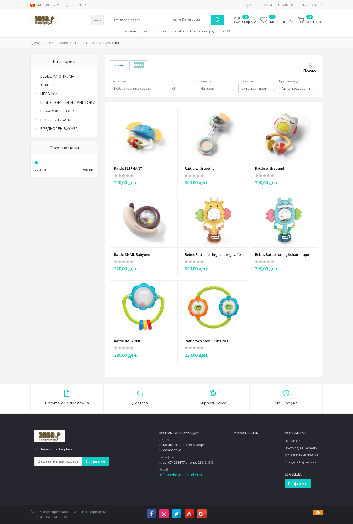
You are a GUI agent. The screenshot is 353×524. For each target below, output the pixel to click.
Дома (34, 43)
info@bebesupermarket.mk (181, 474)
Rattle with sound (269, 168)
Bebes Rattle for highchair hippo (282, 254)
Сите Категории (55, 43)
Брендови (246, 81)
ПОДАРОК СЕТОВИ (57, 111)
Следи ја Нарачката (256, 5)
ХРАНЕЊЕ (48, 84)
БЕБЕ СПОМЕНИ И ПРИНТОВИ (66, 102)
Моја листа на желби (301, 454)
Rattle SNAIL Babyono (132, 254)
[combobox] (190, 20)
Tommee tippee (135, 31)
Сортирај (205, 81)
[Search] (140, 20)
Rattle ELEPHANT (128, 168)
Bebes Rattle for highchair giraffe (213, 254)
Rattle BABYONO (127, 340)
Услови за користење (90, 511)
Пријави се (95, 460)
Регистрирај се (311, 5)
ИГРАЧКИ (80, 43)
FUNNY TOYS (101, 43)
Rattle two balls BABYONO (206, 340)
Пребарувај (119, 81)
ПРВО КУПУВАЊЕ (56, 119)
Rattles (120, 43)
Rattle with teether (200, 168)
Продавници (289, 81)
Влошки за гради (203, 31)
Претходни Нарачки (301, 447)
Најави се (285, 5)
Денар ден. (74, 5)
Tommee (159, 31)
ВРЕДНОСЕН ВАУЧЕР (59, 128)
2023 (226, 31)
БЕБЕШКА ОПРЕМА (57, 76)
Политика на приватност (49, 517)
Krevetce (178, 31)
